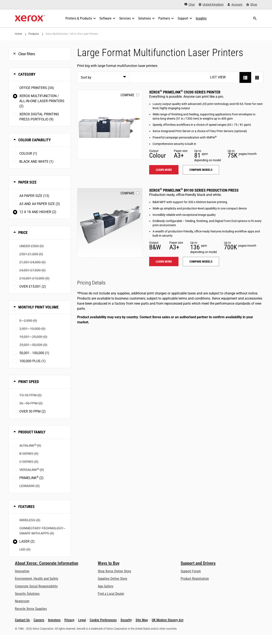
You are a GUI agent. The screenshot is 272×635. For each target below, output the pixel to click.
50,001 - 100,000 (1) (34, 353)
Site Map (142, 620)
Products (33, 33)
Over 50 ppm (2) (32, 411)
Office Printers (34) (36, 88)
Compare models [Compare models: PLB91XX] (200, 261)
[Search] (254, 18)
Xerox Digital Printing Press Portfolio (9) (39, 116)
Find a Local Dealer (111, 594)
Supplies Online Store (112, 579)
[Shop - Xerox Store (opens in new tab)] (251, 4)
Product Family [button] (31, 432)
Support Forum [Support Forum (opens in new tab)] (191, 571)
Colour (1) (28, 153)
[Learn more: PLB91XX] (109, 222)
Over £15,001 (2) (32, 286)
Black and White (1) (36, 162)
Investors (54, 620)
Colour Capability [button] (34, 140)
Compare (127, 95)
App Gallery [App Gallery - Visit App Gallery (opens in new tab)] (105, 586)
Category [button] (26, 74)
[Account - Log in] (234, 4)
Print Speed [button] (28, 381)
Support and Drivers (198, 563)
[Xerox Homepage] (30, 18)
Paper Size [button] (27, 182)
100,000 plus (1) (32, 361)
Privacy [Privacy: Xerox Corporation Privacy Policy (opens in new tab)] (69, 620)
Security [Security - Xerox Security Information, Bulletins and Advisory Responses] (126, 620)
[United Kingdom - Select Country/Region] (211, 4)
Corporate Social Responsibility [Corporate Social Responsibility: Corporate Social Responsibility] (36, 586)
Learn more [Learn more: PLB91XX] (164, 261)
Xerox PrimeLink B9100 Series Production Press (194, 190)
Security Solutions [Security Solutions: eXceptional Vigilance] (27, 594)
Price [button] (23, 232)
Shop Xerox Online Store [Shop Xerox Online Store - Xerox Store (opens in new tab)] (114, 571)
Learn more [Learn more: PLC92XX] (164, 169)
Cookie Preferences (103, 620)
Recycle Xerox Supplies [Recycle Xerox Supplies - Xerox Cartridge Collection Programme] (31, 609)
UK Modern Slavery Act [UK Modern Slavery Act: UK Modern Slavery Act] (167, 620)
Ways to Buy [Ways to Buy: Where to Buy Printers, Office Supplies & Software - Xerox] (108, 563)
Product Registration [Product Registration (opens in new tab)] (195, 579)
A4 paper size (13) (34, 196)
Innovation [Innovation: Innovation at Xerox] (22, 571)
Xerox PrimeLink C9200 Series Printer (184, 92)
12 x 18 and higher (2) (37, 212)
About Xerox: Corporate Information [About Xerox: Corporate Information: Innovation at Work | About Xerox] (46, 563)
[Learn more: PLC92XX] (109, 124)
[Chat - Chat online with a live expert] (189, 5)
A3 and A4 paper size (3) (39, 204)
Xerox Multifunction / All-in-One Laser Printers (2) (41, 101)
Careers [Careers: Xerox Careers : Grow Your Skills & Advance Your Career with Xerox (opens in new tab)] (39, 620)
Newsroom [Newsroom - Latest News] (22, 601)
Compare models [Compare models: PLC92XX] (200, 169)
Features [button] (26, 506)
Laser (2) (27, 541)
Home (18, 33)
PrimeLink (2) (31, 477)
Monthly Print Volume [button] (38, 307)
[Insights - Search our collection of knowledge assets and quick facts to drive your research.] (201, 18)
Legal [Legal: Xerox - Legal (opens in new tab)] (82, 620)
